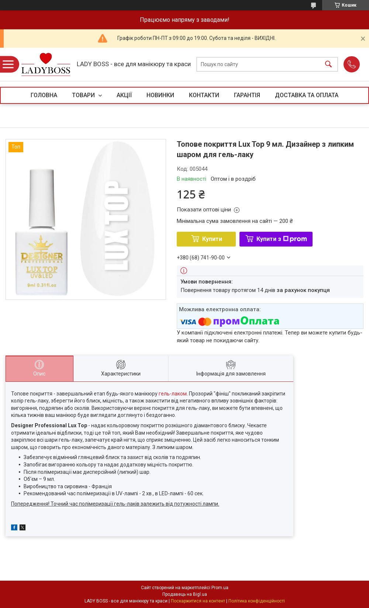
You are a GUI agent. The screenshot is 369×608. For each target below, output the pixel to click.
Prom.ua (219, 587)
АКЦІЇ (124, 95)
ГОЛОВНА (44, 95)
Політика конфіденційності (256, 601)
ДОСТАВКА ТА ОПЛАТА (306, 95)
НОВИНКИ (160, 95)
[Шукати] (328, 64)
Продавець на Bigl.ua (184, 594)
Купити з (281, 238)
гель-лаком (173, 394)
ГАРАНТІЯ (247, 95)
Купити (212, 238)
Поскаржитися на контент (198, 601)
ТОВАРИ (84, 95)
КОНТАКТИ (204, 95)
